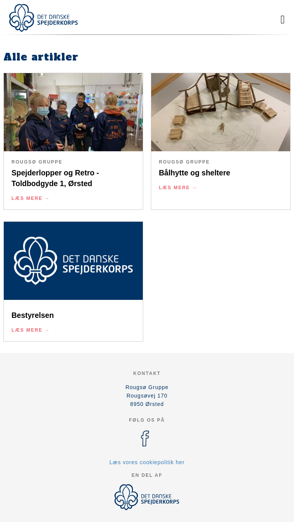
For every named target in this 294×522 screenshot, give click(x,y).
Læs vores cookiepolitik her (147, 462)
